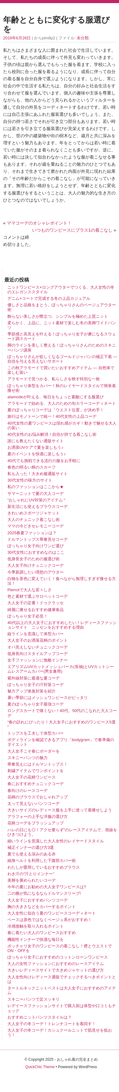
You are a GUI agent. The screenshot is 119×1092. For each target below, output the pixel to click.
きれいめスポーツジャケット (33, 513)
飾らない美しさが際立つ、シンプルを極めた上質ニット (57, 316)
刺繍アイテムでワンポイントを (35, 770)
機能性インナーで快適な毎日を (35, 939)
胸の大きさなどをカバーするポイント (41, 906)
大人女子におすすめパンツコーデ (37, 900)
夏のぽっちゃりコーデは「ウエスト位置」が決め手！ (55, 410)
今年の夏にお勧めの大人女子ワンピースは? (46, 887)
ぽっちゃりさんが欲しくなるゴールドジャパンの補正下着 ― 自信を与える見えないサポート (62, 359)
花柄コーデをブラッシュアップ (35, 823)
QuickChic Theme (40, 1067)
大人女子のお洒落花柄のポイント (37, 640)
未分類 (83, 38)
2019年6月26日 (17, 38)
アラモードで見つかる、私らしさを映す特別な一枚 (53, 379)
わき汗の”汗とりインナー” (30, 873)
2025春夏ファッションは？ (32, 533)
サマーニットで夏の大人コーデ (35, 493)
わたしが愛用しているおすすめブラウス (43, 867)
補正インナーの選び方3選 (30, 847)
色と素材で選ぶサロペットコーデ (37, 596)
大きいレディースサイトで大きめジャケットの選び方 (55, 970)
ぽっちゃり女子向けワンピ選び (35, 546)
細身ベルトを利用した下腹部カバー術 (41, 860)
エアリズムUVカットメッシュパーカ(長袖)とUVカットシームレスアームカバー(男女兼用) (60, 669)
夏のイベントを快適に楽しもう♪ (36, 454)
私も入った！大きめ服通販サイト (37, 473)
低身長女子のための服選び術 (33, 559)
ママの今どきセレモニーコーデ (35, 526)
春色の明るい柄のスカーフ (31, 467)
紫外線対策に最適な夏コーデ (33, 678)
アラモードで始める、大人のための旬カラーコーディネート (61, 403)
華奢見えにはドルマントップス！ (37, 764)
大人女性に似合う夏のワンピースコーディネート (51, 913)
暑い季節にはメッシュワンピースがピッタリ (47, 697)
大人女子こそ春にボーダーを (33, 751)
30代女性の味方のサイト (29, 480)
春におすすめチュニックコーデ (35, 783)
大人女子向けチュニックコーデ (35, 565)
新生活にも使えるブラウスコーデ (37, 506)
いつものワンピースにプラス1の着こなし (72, 230)
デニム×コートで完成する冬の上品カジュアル (48, 298)
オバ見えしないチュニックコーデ (37, 647)
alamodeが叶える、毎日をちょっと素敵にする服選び (55, 397)
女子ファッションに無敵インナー (37, 660)
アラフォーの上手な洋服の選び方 (37, 816)
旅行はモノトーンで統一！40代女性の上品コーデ (51, 416)
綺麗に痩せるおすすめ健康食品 (35, 609)
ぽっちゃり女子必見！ (27, 616)
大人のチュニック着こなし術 (33, 519)
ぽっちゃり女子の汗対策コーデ (35, 684)
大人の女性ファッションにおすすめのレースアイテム (55, 963)
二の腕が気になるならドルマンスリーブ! (44, 893)
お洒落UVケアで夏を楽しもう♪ (35, 447)
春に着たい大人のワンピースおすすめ (41, 932)
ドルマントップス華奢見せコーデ (37, 539)
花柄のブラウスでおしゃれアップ (37, 797)
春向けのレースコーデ (27, 790)
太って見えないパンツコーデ (33, 803)
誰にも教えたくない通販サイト (35, 441)
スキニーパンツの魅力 (27, 757)
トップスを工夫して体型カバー (35, 733)
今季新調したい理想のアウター (35, 572)
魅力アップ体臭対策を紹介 (31, 691)
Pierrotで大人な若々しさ (29, 589)
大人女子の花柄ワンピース (31, 777)
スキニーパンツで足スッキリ (33, 999)
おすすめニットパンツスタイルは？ (39, 1017)
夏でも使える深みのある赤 (31, 854)
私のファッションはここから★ (35, 486)
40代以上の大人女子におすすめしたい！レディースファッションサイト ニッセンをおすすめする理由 (62, 625)
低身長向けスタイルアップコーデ (37, 653)
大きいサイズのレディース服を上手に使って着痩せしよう (59, 810)
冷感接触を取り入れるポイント (35, 926)
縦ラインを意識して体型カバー (35, 633)
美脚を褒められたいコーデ (31, 880)
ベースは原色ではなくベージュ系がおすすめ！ (49, 919)
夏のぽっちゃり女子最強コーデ (35, 704)
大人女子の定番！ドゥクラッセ (37, 603)
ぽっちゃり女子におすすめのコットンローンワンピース (57, 957)
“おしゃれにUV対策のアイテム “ (36, 500)
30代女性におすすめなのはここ (35, 552)
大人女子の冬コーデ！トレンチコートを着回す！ (51, 1023)
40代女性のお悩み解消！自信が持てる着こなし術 (51, 434)
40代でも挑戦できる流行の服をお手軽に (43, 460)
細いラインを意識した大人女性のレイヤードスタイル (55, 841)
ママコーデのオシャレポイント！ (39, 223)
